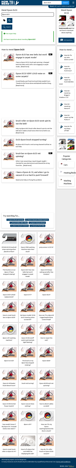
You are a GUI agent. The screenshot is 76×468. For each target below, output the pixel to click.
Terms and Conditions (63, 462)
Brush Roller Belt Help (18, 223)
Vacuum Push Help (37, 226)
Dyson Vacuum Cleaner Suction (37, 220)
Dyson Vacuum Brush (37, 223)
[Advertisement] (27, 103)
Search (65, 2)
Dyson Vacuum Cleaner (19, 226)
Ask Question (66, 40)
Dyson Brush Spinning (15, 220)
